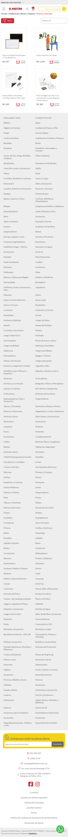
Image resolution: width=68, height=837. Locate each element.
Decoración (9, 183)
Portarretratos (41, 193)
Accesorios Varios (43, 593)
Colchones (8, 588)
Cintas (38, 462)
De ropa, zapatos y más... (14, 236)
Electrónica (9, 421)
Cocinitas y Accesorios (14, 330)
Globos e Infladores (44, 277)
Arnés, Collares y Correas (46, 669)
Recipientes (9, 163)
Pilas (6, 497)
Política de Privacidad (34, 802)
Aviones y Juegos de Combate (17, 366)
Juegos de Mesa (42, 320)
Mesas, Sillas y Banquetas (46, 588)
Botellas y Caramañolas (45, 642)
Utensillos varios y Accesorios (17, 168)
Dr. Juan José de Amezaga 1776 (34, 768)
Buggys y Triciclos (43, 355)
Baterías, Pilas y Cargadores (47, 441)
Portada (4, 14)
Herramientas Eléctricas (46, 467)
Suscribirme (57, 744)
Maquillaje (40, 533)
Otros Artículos (42, 522)
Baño (6, 216)
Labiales (39, 538)
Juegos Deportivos (12, 335)
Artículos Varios (11, 416)
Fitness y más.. (10, 659)
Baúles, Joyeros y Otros (14, 198)
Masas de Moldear (43, 325)
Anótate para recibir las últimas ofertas (27, 737)
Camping (39, 578)
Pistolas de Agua (42, 609)
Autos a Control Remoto (14, 300)
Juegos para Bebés (43, 350)
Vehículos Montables (44, 345)
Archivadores (41, 378)
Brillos (6, 548)
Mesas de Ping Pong (44, 654)
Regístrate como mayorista (12, 2)
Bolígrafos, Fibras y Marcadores (49, 383)
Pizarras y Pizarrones (13, 411)
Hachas (7, 477)
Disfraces (8, 267)
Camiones (8, 310)
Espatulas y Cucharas (13, 482)
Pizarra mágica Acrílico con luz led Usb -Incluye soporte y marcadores (47, 97)
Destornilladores (11, 487)
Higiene (7, 669)
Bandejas (8, 143)
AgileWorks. (33, 833)
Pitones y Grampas (43, 472)
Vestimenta (9, 700)
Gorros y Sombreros (44, 695)
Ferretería (39, 452)
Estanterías (40, 242)
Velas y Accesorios (43, 183)
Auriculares (9, 436)
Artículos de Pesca (12, 593)
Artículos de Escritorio (45, 393)
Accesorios (40, 216)
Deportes (8, 619)
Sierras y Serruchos (12, 507)
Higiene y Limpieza (12, 128)
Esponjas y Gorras (43, 221)
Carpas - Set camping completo (17, 599)
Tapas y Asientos (11, 221)
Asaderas (8, 148)
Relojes (7, 206)
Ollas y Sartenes (42, 155)
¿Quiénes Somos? (34, 807)
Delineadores (41, 553)
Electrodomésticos (43, 674)
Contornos (40, 548)
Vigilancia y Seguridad (45, 447)
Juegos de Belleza (11, 345)
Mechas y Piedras (11, 492)
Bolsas (38, 231)
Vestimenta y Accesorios (46, 690)
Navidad (7, 257)
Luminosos (40, 267)
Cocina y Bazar (41, 133)
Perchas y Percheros (44, 236)
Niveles (38, 512)
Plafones (39, 426)
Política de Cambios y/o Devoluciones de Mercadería (34, 817)
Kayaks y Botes (10, 690)
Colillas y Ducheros (43, 528)
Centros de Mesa (11, 138)
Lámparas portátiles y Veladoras (49, 206)
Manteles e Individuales (45, 163)
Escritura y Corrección (13, 383)
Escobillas (8, 517)
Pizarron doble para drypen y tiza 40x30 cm (13, 56)
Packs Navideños (11, 262)
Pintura (7, 528)
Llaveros (7, 707)
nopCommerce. (14, 833)
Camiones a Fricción (44, 310)
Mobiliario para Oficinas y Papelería (22, 14)
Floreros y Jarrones (43, 188)
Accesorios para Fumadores (16, 712)
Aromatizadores (11, 211)
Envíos (34, 812)
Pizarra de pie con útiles (46, 55)
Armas (38, 315)
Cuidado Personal (43, 118)
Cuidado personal (43, 436)
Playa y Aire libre (42, 599)
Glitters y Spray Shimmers (15, 578)
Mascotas (8, 664)
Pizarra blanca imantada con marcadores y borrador (13, 96)
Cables (7, 441)
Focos (6, 431)
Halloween (8, 272)
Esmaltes (8, 538)
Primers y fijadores (43, 558)
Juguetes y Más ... (43, 366)
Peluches (8, 295)
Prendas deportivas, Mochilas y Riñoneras (17, 648)
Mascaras (39, 563)
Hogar (6, 133)
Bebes (6, 533)
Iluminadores (9, 563)
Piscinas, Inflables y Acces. (15, 679)
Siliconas (7, 472)
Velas (37, 272)
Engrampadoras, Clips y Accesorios (14, 399)
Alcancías (8, 378)
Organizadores (10, 231)
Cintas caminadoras (12, 654)
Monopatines (10, 355)
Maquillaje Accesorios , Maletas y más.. (18, 724)
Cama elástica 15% (43, 624)
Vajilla (38, 168)
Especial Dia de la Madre (46, 723)
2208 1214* (34, 758)
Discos (38, 477)
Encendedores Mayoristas (47, 712)
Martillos (39, 457)
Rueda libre (40, 305)
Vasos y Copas (41, 178)
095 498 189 (34, 753)
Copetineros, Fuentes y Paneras (49, 138)
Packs (6, 624)
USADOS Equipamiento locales (17, 457)
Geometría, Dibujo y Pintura (47, 406)
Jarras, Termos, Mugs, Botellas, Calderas (17, 156)
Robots (7, 325)
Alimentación (41, 664)
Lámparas (8, 426)
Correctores (9, 553)
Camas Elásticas (42, 619)
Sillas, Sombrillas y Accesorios (48, 614)
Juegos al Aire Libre (12, 614)
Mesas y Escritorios (12, 360)
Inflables (39, 604)
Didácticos (8, 350)
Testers (38, 502)
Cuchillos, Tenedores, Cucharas (17, 178)
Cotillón (39, 262)
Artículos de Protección (45, 647)
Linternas (39, 583)
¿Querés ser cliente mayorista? (34, 797)
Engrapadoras (41, 517)
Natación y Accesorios (13, 609)
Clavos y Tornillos (11, 467)
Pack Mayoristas (42, 257)
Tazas (37, 173)
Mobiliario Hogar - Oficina (15, 247)
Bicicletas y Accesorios (14, 629)
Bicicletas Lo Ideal (43, 629)
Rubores (7, 573)
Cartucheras (9, 393)
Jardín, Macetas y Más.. (45, 211)
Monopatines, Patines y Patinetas (45, 635)
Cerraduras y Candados (14, 462)
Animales (39, 335)
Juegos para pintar (43, 360)
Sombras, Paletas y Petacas (16, 568)
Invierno (39, 252)
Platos (6, 173)
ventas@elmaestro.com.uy (34, 763)
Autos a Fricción (11, 305)
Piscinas (39, 679)
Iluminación (40, 421)
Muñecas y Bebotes (12, 320)
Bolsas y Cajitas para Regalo (16, 277)
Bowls (38, 143)
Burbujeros (40, 282)
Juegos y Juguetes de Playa (16, 604)
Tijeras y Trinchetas (12, 406)
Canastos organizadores (14, 242)
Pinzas (38, 497)
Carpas (7, 583)
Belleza (7, 123)
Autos (38, 295)
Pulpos (7, 512)
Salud (37, 123)
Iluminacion (9, 252)
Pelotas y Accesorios (13, 642)
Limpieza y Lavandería (45, 226)
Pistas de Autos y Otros (45, 340)
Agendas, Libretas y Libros (47, 371)
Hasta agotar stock (12, 118)
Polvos (38, 568)
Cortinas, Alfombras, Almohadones (44, 199)
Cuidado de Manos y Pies (46, 128)
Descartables (9, 282)
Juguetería (40, 287)
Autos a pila (40, 300)
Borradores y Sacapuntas (46, 388)
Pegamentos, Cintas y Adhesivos (49, 411)
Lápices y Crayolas (12, 388)
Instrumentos (10, 340)
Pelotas (38, 330)
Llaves (38, 487)
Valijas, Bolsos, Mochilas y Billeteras (46, 701)
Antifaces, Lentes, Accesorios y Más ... (17, 288)
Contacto (34, 792)
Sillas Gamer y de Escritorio (47, 416)
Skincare (7, 558)
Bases (38, 543)
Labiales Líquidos (11, 543)
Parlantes (39, 431)
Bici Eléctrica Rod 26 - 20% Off (17, 634)
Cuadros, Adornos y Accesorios (17, 188)
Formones (39, 482)
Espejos (7, 193)
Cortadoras (9, 522)
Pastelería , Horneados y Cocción (46, 149)
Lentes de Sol (41, 707)
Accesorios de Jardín (44, 507)
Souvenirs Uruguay (43, 247)
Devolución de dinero (34, 823)
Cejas (37, 573)
